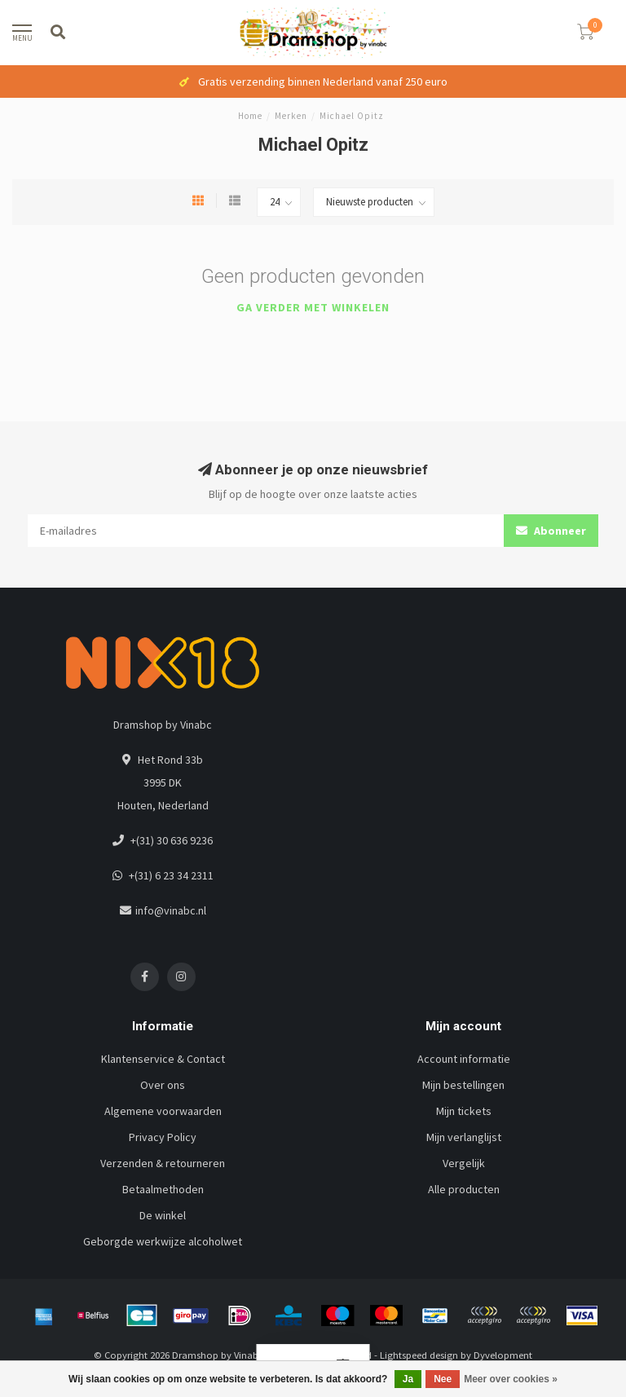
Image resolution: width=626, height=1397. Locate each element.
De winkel (162, 1215)
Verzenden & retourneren (162, 1163)
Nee (443, 1379)
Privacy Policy (162, 1137)
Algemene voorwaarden (163, 1111)
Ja (408, 1379)
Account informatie (463, 1058)
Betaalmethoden (163, 1189)
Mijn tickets (464, 1111)
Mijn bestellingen (463, 1084)
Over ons (162, 1084)
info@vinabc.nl (170, 910)
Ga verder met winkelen (313, 307)
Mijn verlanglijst (463, 1137)
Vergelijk (464, 1163)
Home (250, 115)
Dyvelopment (503, 1355)
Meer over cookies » (511, 1379)
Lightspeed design (419, 1355)
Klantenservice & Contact (163, 1058)
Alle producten (464, 1189)
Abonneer (551, 530)
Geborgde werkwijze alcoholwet (162, 1241)
